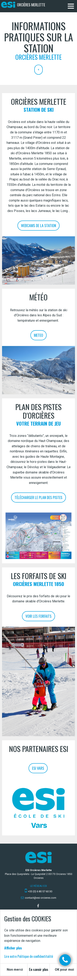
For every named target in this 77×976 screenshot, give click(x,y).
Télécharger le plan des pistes (38, 497)
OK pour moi (64, 969)
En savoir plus (38, 969)
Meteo (38, 335)
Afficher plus (13, 948)
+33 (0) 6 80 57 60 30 (40, 891)
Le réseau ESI (38, 886)
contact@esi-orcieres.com (40, 897)
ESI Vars (38, 768)
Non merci (15, 969)
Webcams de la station (38, 225)
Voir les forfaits (38, 616)
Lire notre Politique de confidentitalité (28, 956)
